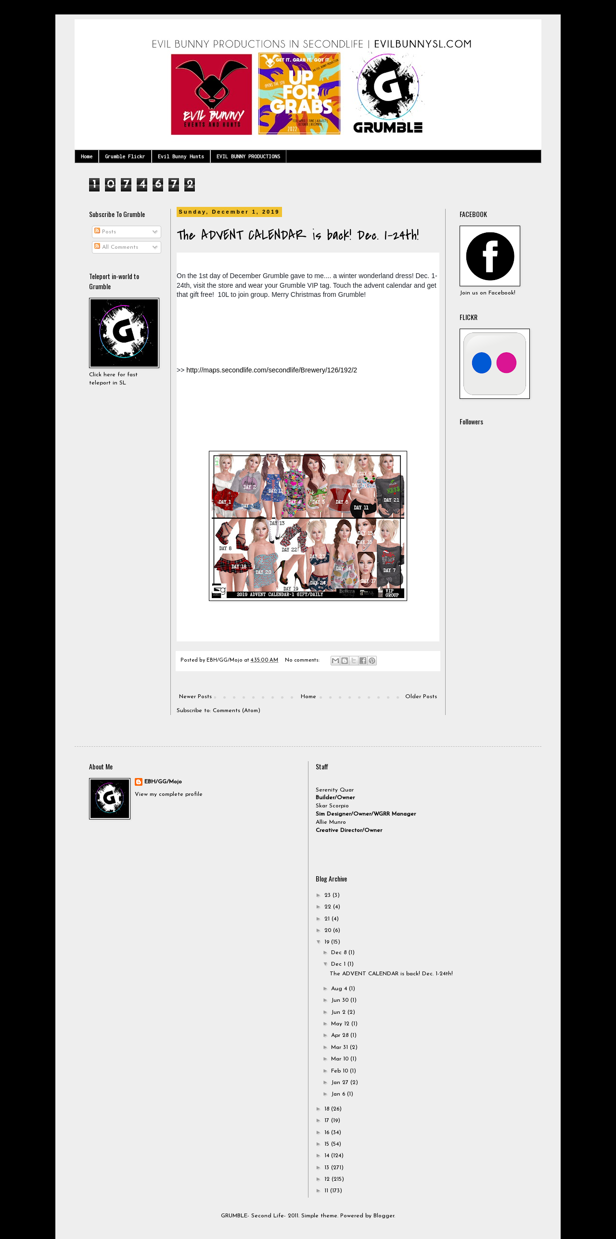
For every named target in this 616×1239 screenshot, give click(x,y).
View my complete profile (169, 794)
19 (327, 942)
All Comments (116, 247)
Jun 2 (339, 1012)
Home (86, 156)
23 (328, 895)
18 (327, 1109)
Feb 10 (340, 1071)
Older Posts (421, 697)
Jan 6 (339, 1094)
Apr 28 (340, 1035)
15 (327, 1144)
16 (327, 1133)
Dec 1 (339, 964)
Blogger (383, 1216)
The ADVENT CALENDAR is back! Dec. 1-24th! (298, 235)
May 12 (341, 1024)
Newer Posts (195, 697)
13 (327, 1168)
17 (327, 1121)
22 (328, 907)
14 (327, 1156)
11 (327, 1191)
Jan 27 (340, 1083)
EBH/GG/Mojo (163, 782)
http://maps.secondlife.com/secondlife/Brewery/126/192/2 (271, 370)
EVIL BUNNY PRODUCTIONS (248, 156)
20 (328, 930)
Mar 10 (340, 1059)
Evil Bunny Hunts (181, 156)
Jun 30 (340, 1000)
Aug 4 (340, 989)
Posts (105, 232)
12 (328, 1179)
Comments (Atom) (236, 711)
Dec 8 (339, 953)
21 (328, 919)
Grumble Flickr (125, 156)
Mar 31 (340, 1047)
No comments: (303, 660)
